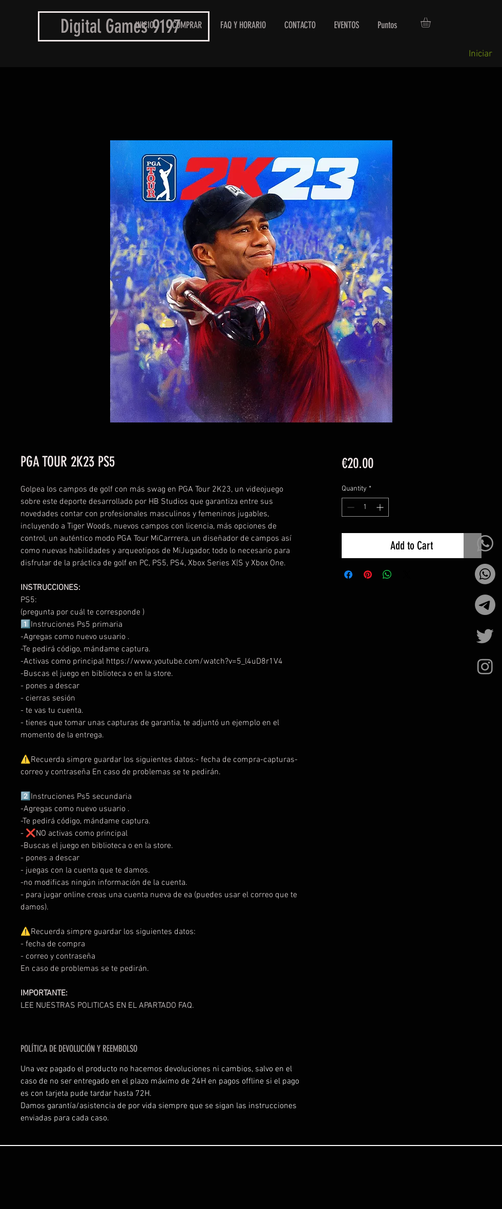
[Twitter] (485, 635)
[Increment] (380, 507)
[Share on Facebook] (348, 574)
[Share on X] (407, 574)
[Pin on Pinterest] (368, 574)
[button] (432, 22)
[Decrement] (349, 507)
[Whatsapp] (485, 543)
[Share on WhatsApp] (387, 574)
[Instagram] (485, 666)
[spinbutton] (365, 507)
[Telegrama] (485, 605)
